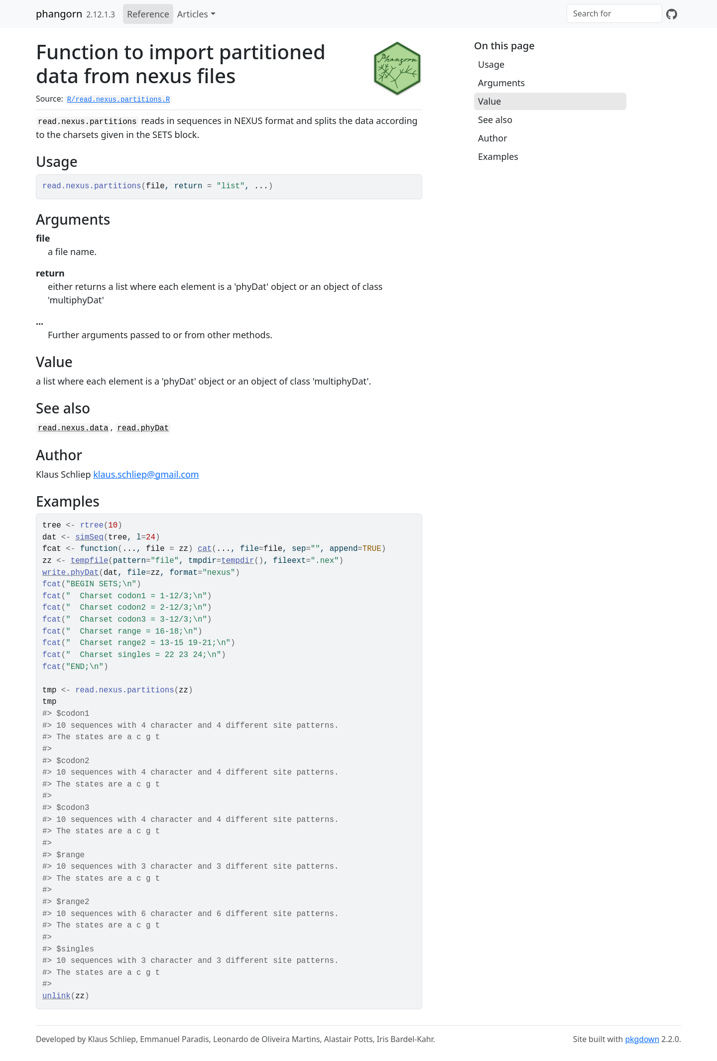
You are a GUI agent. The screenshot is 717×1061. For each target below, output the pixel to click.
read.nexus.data (73, 428)
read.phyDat (143, 428)
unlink (56, 996)
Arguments (501, 83)
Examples (498, 156)
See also (495, 120)
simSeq (89, 537)
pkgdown (642, 1039)
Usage (491, 64)
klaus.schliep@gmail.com (146, 474)
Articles (192, 14)
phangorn (59, 13)
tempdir (237, 560)
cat (205, 548)
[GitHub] (671, 14)
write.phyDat (70, 572)
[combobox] (614, 13)
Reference (148, 14)
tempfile (90, 560)
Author (492, 138)
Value (489, 101)
